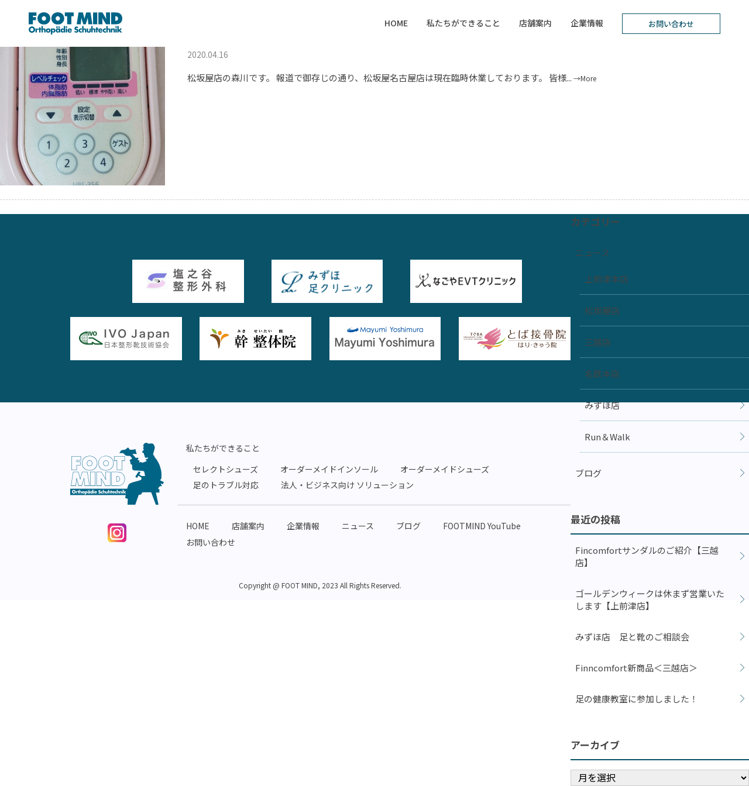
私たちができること (463, 23)
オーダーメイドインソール (329, 469)
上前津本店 (606, 279)
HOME (396, 23)
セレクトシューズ (225, 469)
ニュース (592, 252)
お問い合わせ (671, 23)
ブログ (588, 473)
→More (584, 78)
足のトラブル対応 (226, 485)
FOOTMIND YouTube (482, 526)
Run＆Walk (607, 436)
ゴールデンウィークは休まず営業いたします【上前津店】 (649, 599)
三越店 (598, 342)
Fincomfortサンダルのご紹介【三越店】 (647, 556)
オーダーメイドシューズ (444, 469)
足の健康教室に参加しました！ (636, 698)
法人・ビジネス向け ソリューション (347, 485)
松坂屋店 (602, 310)
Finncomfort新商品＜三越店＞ (636, 667)
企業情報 (587, 23)
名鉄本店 (602, 373)
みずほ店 (602, 405)
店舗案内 (535, 23)
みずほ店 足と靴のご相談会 (632, 636)
